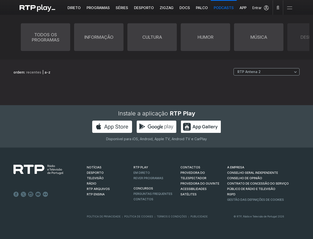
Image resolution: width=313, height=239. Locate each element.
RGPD (231, 194)
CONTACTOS (190, 167)
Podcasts (224, 7)
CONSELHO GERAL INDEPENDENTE (252, 173)
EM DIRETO (142, 173)
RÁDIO (91, 183)
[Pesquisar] (278, 7)
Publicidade (199, 216)
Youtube (38, 194)
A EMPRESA (235, 167)
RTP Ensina (96, 194)
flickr (45, 194)
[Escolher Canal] (267, 71)
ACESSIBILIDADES (193, 189)
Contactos (143, 199)
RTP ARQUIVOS (98, 189)
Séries (122, 7)
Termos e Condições (172, 216)
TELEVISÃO (95, 178)
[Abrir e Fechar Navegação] (289, 8)
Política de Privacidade (104, 216)
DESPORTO (95, 173)
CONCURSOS (143, 188)
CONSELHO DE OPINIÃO (244, 178)
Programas (98, 7)
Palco (202, 7)
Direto (74, 7)
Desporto (144, 7)
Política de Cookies (138, 216)
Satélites (188, 194)
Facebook (16, 194)
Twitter (23, 194)
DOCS (185, 7)
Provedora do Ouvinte (199, 183)
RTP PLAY (141, 167)
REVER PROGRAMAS (148, 178)
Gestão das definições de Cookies (255, 199)
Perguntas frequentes (153, 194)
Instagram (31, 194)
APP (243, 7)
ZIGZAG (167, 7)
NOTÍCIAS (94, 167)
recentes (33, 72)
